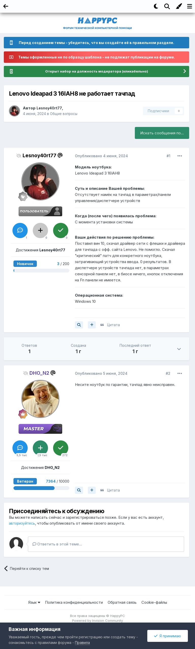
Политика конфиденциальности (74, 602)
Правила (82, 642)
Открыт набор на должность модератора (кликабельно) (96, 71)
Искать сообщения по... (162, 133)
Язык (34, 602)
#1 (168, 156)
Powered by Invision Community (97, 621)
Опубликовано (101, 156)
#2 (168, 373)
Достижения (40, 250)
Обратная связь (122, 602)
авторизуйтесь (23, 523)
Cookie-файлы (154, 602)
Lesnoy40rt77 (50, 108)
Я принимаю (167, 635)
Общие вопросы (64, 113)
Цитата (113, 325)
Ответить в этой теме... (57, 544)
